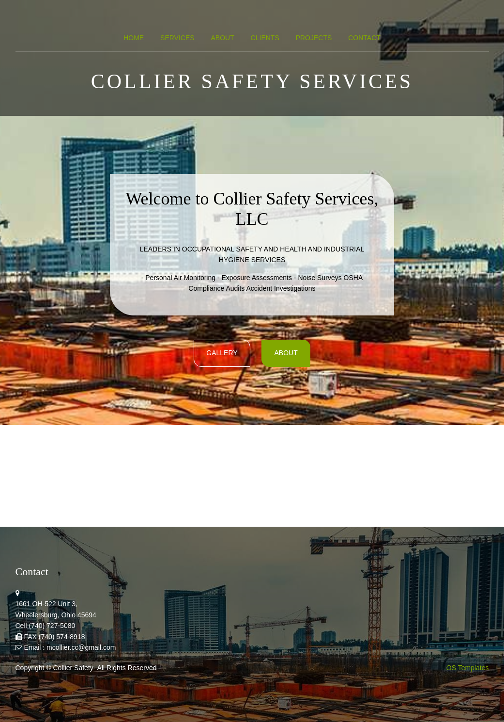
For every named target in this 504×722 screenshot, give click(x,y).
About (222, 38)
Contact (364, 38)
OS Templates (467, 668)
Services (177, 38)
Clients (265, 38)
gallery (221, 353)
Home (133, 38)
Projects (314, 38)
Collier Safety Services (252, 81)
